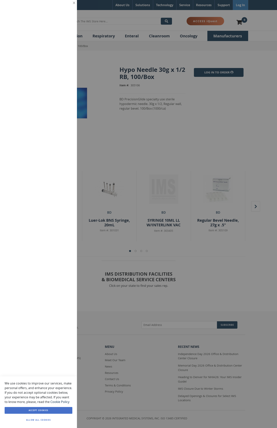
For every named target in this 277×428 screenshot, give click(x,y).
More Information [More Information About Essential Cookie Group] (61, 32)
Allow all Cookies (38, 420)
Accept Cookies (38, 410)
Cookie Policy (59, 402)
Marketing (66, 49)
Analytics (66, 99)
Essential (66, 7)
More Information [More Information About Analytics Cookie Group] (61, 120)
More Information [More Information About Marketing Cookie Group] (61, 82)
